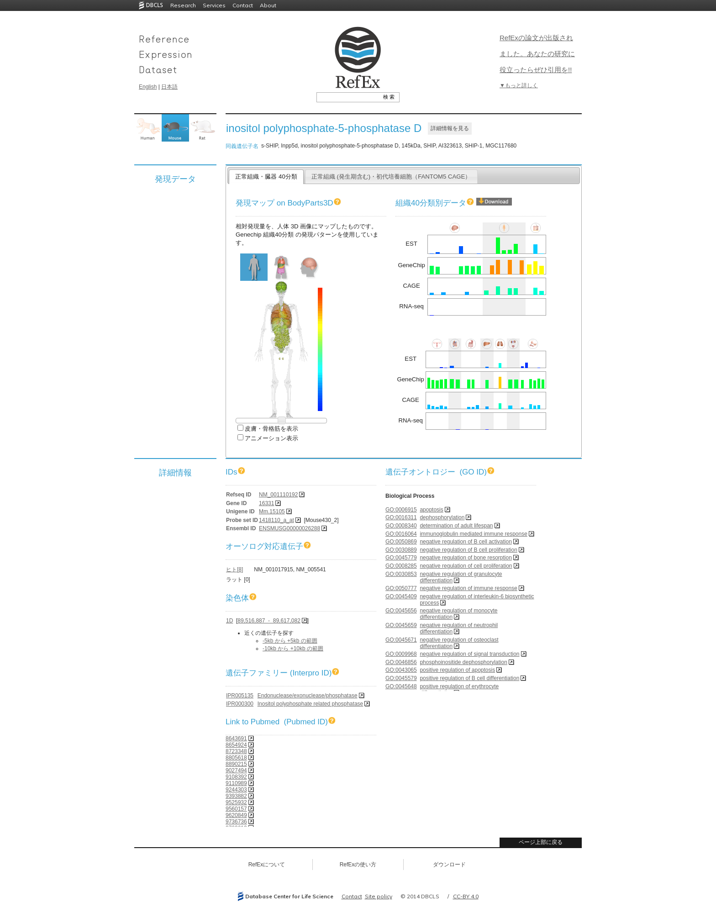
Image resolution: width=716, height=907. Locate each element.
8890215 (236, 764)
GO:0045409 (401, 596)
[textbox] (348, 97)
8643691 (236, 738)
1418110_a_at (276, 520)
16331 (266, 503)
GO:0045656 (401, 610)
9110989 (236, 783)
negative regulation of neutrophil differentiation (459, 628)
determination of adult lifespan (456, 525)
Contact (242, 5)
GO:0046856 (401, 662)
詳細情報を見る (450, 128)
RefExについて (266, 864)
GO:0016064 (401, 534)
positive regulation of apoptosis (457, 670)
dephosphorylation (442, 517)
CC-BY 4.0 (466, 896)
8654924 (236, 745)
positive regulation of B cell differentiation (469, 678)
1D (229, 620)
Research (183, 5)
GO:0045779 (401, 557)
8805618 (236, 757)
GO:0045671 (401, 640)
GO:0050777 (401, 588)
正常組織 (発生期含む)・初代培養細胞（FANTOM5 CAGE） (391, 176)
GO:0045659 (401, 625)
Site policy (378, 896)
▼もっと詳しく (519, 85)
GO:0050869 (401, 541)
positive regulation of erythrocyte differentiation (459, 689)
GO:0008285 (401, 566)
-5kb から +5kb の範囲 (290, 641)
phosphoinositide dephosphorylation (463, 662)
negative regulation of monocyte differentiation (458, 613)
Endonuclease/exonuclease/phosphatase (308, 695)
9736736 (236, 821)
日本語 (169, 87)
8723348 (236, 751)
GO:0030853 (401, 574)
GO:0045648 (401, 686)
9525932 (236, 802)
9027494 (236, 770)
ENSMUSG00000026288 (289, 528)
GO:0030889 (401, 550)
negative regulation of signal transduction (469, 654)
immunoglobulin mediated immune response (473, 534)
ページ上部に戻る (541, 842)
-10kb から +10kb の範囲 (293, 648)
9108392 (236, 777)
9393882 (236, 796)
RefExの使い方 (358, 864)
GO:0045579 (401, 678)
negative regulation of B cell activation (465, 541)
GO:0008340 (401, 525)
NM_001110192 (278, 494)
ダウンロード (449, 864)
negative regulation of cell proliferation (466, 566)
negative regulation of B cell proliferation (468, 550)
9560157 (236, 809)
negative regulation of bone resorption (465, 557)
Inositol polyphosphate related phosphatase (310, 704)
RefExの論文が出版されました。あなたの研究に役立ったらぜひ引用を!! (537, 54)
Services (214, 5)
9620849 (236, 815)
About (268, 5)
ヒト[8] (234, 569)
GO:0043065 (401, 670)
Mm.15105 (272, 511)
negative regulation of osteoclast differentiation (459, 643)
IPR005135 (239, 695)
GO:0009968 (401, 654)
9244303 (236, 789)
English (148, 87)
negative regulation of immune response (468, 588)
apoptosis (431, 509)
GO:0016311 (401, 517)
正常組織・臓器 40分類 (266, 176)
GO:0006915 (401, 509)
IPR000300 (239, 704)
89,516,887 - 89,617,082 (268, 620)
